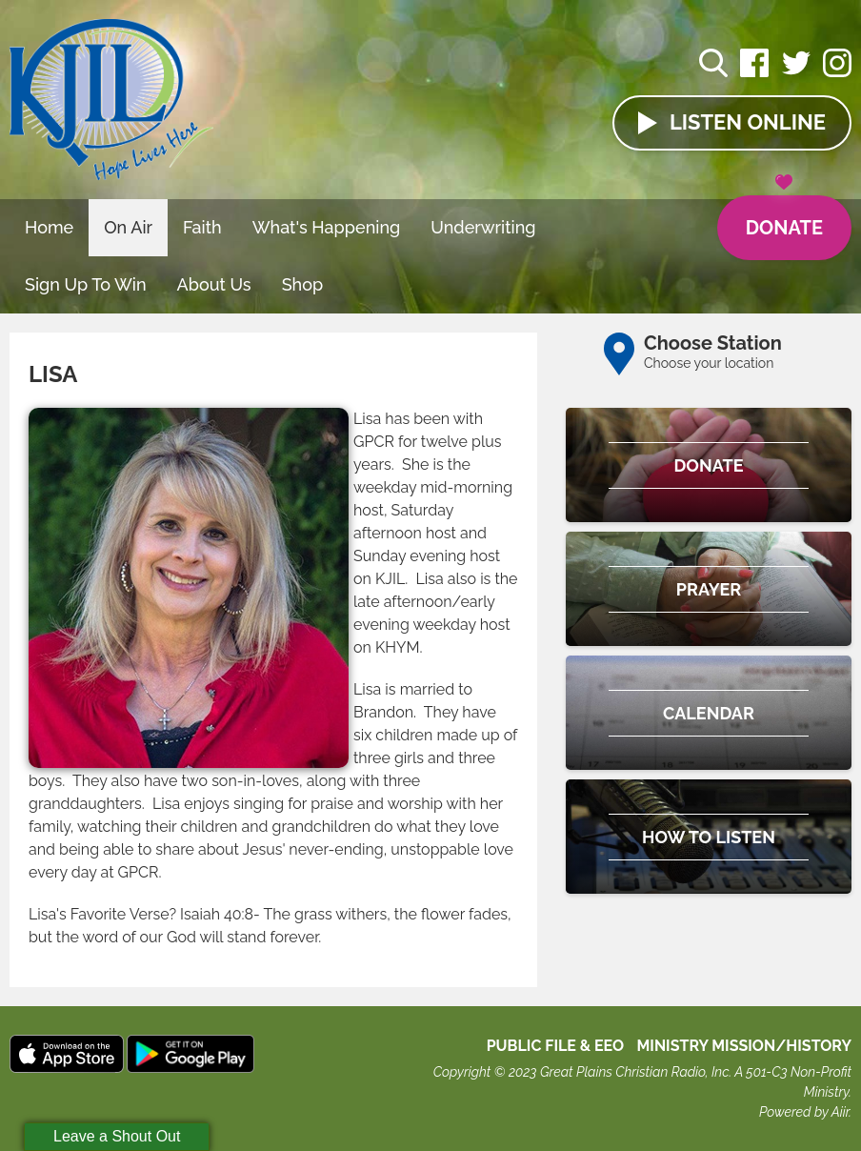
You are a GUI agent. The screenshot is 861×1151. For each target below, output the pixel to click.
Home (49, 227)
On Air (128, 227)
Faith (202, 227)
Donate (784, 217)
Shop (303, 284)
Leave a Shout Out (116, 1136)
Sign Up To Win (86, 284)
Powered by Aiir (804, 1112)
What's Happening (326, 227)
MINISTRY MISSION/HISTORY (743, 1046)
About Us (214, 284)
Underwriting (482, 227)
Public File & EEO (556, 1046)
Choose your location (708, 363)
